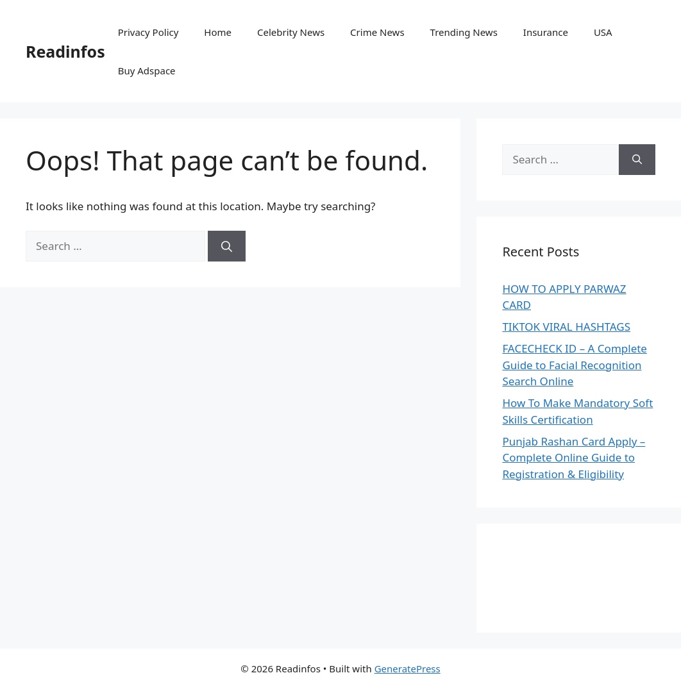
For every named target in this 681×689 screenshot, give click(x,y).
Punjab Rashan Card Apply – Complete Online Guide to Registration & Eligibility (573, 457)
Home (217, 32)
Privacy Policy (148, 32)
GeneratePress (407, 668)
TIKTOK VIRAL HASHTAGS (566, 326)
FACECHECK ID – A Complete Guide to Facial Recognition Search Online (574, 364)
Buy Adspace (147, 70)
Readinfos (65, 51)
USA (603, 32)
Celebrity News (290, 32)
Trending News (464, 32)
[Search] (227, 246)
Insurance (545, 32)
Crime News (377, 32)
